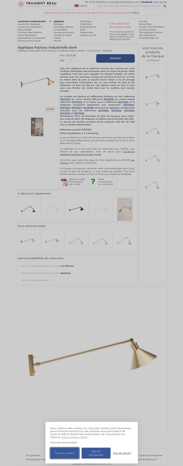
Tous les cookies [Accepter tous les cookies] (64, 453)
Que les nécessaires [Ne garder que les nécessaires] (96, 453)
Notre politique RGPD (74, 437)
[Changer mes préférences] (121, 453)
